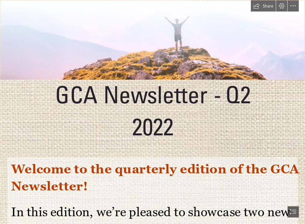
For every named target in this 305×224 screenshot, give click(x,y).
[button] (263, 6)
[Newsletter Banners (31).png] (152, 77)
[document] (152, 112)
